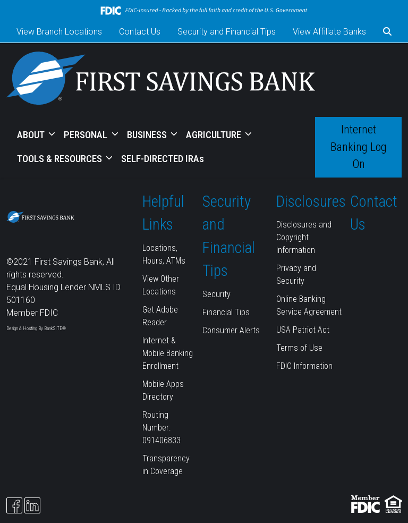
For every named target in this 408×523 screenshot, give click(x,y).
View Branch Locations (59, 32)
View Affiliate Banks (329, 32)
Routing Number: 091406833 (161, 427)
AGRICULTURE (214, 135)
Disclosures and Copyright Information (304, 237)
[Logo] (160, 80)
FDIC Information (304, 366)
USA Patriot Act (302, 330)
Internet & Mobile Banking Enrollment (167, 353)
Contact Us (139, 32)
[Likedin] (32, 505)
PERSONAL (86, 135)
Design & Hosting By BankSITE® (36, 328)
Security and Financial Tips (226, 32)
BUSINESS (148, 135)
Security (216, 294)
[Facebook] (14, 505)
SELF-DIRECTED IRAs (162, 159)
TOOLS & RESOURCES (60, 159)
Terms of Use (299, 348)
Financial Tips (226, 312)
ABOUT (32, 135)
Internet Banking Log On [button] (358, 147)
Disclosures (311, 201)
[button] (387, 32)
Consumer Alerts (231, 330)
